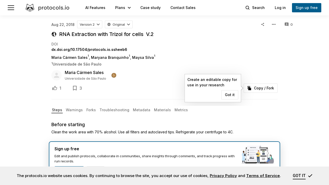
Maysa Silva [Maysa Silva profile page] (143, 57)
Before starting (68, 124)
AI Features (95, 7)
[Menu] (11, 7)
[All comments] (289, 24)
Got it (230, 94)
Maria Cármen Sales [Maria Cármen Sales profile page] (69, 57)
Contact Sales (183, 7)
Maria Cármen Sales (84, 72)
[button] (123, 7)
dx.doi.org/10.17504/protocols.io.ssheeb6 (89, 49)
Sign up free (307, 7)
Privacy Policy (223, 175)
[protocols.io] (47, 8)
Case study (150, 7)
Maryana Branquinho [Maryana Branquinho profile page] (110, 57)
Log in (280, 7)
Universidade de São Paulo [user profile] (85, 78)
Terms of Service (263, 175)
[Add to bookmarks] (74, 88)
